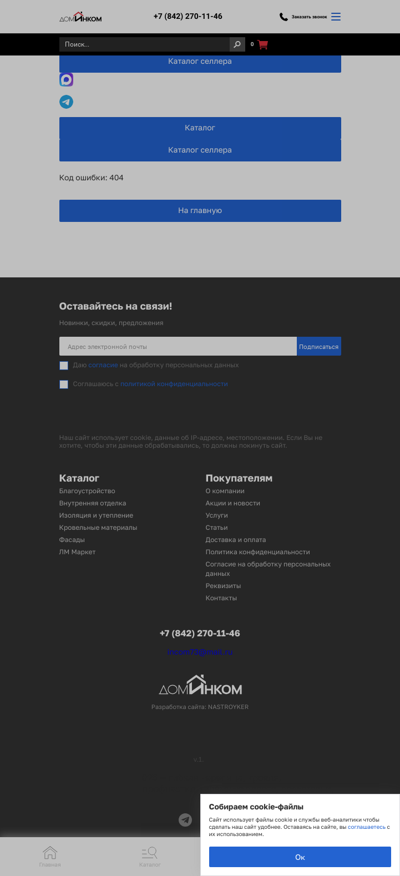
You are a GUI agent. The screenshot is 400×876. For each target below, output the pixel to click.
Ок (300, 857)
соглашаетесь (367, 827)
